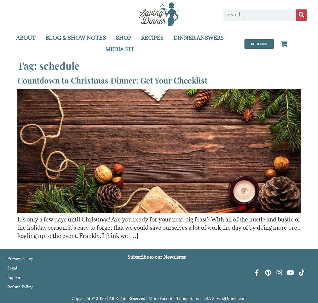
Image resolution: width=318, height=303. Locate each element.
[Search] (301, 15)
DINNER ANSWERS (198, 38)
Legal (12, 267)
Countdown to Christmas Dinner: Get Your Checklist (112, 80)
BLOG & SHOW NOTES (75, 38)
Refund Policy (20, 286)
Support (14, 277)
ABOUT (26, 38)
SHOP (123, 38)
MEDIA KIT (119, 49)
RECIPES (152, 38)
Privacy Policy (20, 258)
